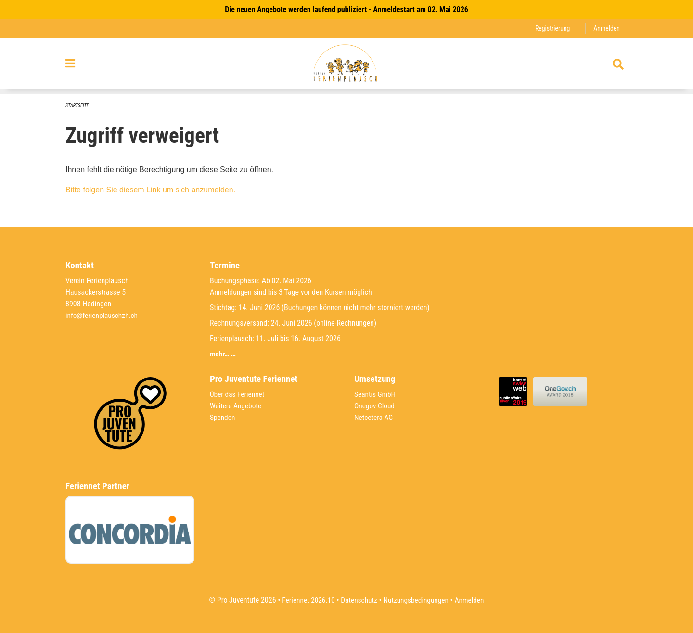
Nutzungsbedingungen (417, 600)
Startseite (77, 106)
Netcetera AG (374, 417)
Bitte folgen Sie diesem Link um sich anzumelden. (150, 190)
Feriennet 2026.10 (305, 600)
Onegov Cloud (375, 405)
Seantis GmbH (376, 394)
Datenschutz (358, 600)
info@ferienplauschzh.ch (103, 315)
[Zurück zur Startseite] (346, 66)
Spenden (223, 417)
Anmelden (606, 29)
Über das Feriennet (238, 394)
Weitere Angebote (237, 405)
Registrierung (551, 29)
